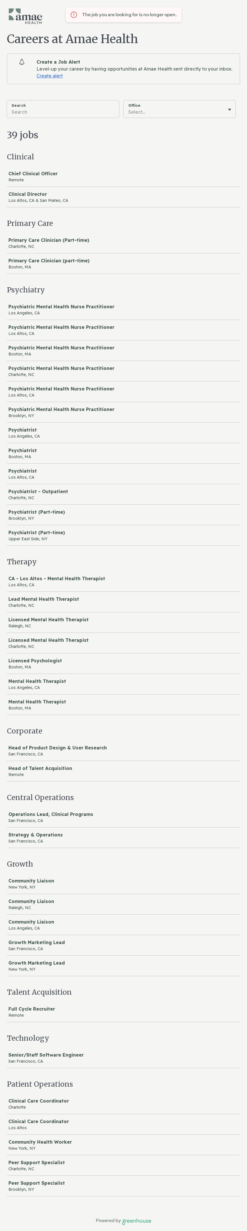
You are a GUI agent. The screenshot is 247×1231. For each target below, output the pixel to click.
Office (134, 105)
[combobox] (128, 112)
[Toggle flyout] (229, 109)
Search (19, 105)
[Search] (63, 113)
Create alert (49, 76)
